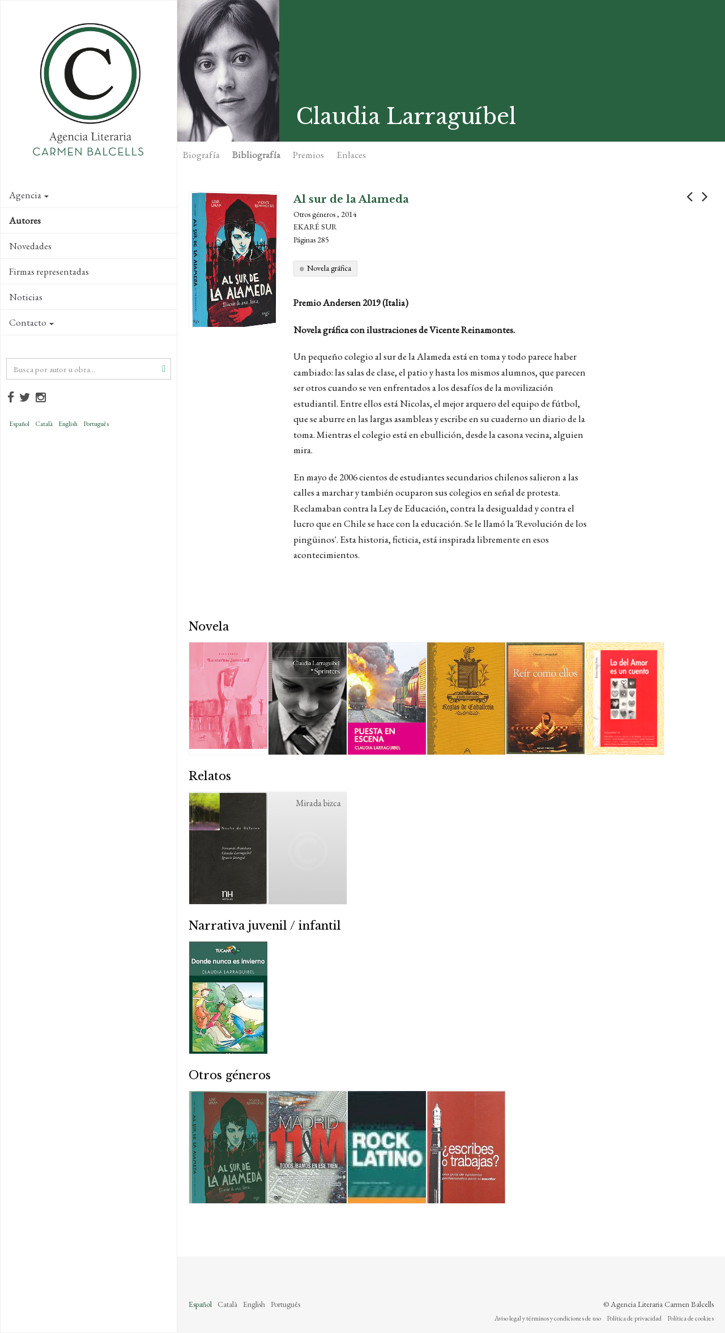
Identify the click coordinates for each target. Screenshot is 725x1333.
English (68, 423)
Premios (308, 154)
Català (44, 423)
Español (19, 423)
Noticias (25, 297)
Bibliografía (256, 154)
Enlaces (351, 154)
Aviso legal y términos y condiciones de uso (547, 1318)
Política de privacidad (634, 1318)
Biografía (201, 154)
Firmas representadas (49, 271)
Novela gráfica (329, 268)
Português (96, 423)
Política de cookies (690, 1318)
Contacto (31, 322)
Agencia (29, 195)
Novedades (30, 246)
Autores (25, 220)
